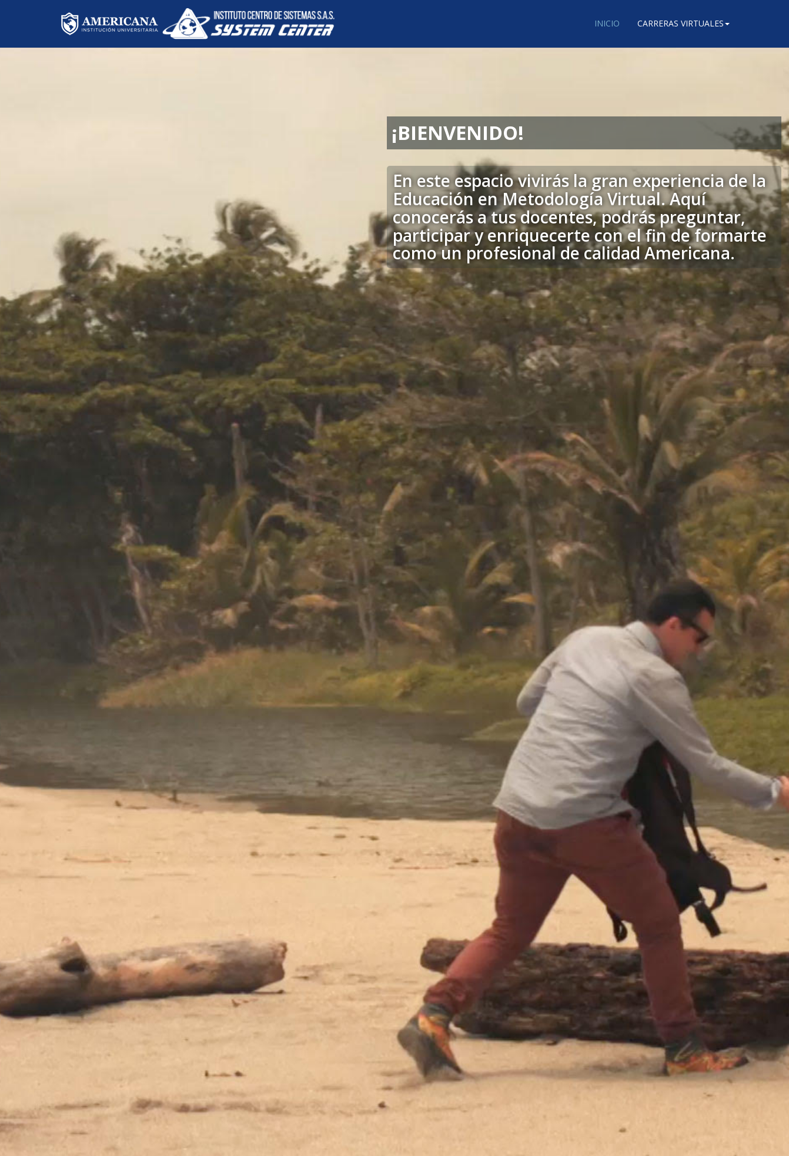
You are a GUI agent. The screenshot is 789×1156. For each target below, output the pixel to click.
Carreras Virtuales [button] (683, 23)
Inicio (607, 23)
